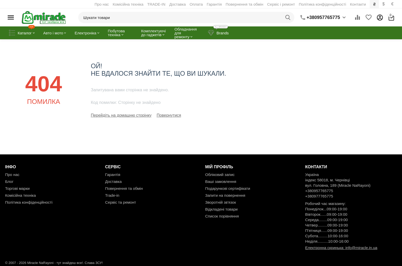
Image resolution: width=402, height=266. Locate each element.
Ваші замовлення (220, 181)
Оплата (196, 4)
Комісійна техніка (128, 4)
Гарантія (214, 4)
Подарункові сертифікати (227, 188)
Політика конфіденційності (323, 4)
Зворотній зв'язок (220, 202)
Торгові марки (17, 188)
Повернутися (164, 115)
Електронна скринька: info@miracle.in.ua (341, 247)
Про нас (102, 4)
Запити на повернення (225, 195)
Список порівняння (222, 216)
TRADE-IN (157, 4)
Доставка (178, 4)
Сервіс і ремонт (281, 4)
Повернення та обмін (245, 4)
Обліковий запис (220, 174)
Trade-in (112, 195)
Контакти (358, 4)
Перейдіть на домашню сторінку (119, 115)
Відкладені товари (221, 209)
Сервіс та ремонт (120, 202)
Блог (9, 181)
